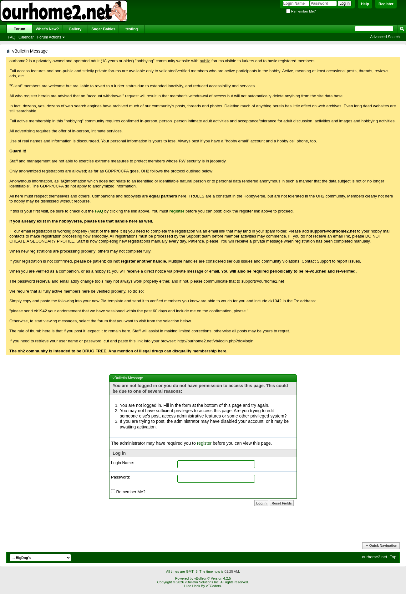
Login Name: (122, 462)
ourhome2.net (374, 557)
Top (393, 557)
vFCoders (213, 586)
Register (385, 4)
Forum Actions (49, 37)
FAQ (11, 37)
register (204, 443)
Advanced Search (385, 37)
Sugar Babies (103, 29)
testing (131, 29)
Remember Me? (301, 11)
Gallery (75, 29)
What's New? (47, 29)
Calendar (26, 37)
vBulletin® (202, 578)
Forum (19, 29)
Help (365, 4)
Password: (120, 477)
